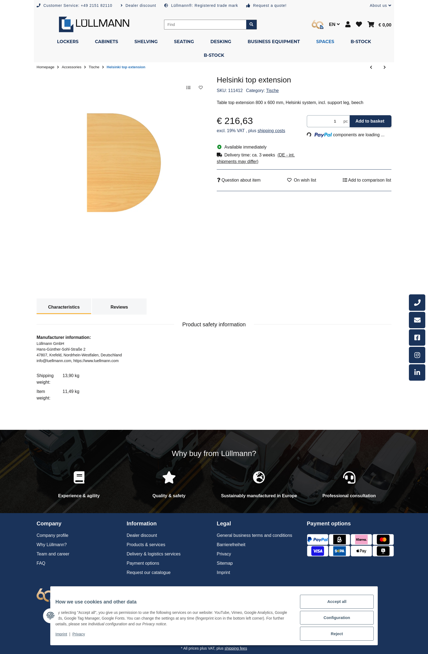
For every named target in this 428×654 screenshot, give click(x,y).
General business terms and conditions (254, 535)
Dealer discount (142, 535)
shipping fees (236, 648)
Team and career (53, 554)
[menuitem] (68, 42)
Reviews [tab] (119, 307)
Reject (333, 634)
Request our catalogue (149, 572)
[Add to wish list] (200, 88)
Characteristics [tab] (64, 307)
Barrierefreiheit (231, 544)
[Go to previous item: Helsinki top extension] (371, 67)
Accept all (333, 606)
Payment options (143, 563)
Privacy (82, 637)
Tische (272, 90)
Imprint (65, 637)
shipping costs (271, 130)
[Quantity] (324, 121)
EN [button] (334, 24)
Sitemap (225, 563)
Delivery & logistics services (153, 554)
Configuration (332, 620)
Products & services (146, 544)
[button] (378, 5)
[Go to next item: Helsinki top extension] (384, 67)
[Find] (205, 24)
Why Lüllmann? (52, 544)
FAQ (41, 563)
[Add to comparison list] (186, 88)
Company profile (53, 535)
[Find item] (251, 24)
